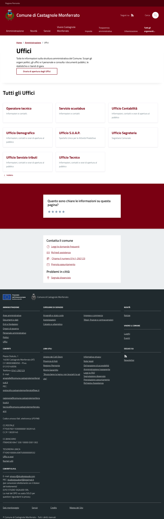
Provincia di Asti (50, 361)
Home (19, 42)
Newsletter (129, 360)
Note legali (88, 361)
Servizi (47, 31)
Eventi (127, 338)
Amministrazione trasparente (97, 369)
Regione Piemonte (12, 3)
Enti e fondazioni (10, 324)
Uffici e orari (8, 456)
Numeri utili (8, 461)
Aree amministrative (12, 315)
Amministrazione (15, 31)
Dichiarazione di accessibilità (96, 365)
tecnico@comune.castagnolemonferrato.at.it (21, 409)
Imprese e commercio (93, 315)
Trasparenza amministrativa (105, 29)
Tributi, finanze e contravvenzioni (98, 319)
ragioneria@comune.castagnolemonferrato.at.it (21, 400)
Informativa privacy (92, 356)
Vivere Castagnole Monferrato (66, 29)
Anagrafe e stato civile (53, 315)
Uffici (5, 341)
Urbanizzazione (131, 31)
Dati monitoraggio (11, 507)
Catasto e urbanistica (52, 324)
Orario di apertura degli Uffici (37, 71)
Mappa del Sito (76, 507)
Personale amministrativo (14, 333)
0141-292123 (18, 370)
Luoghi (127, 333)
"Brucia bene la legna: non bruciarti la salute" (61, 376)
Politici (6, 337)
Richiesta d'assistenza (94, 383)
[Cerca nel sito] (154, 15)
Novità (33, 31)
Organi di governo (11, 328)
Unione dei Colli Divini (53, 356)
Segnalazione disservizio (94, 376)
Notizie (127, 315)
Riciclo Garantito (50, 370)
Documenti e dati (10, 319)
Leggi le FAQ (89, 372)
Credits (53, 507)
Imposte (88, 31)
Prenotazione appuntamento (97, 379)
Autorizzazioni (49, 319)
